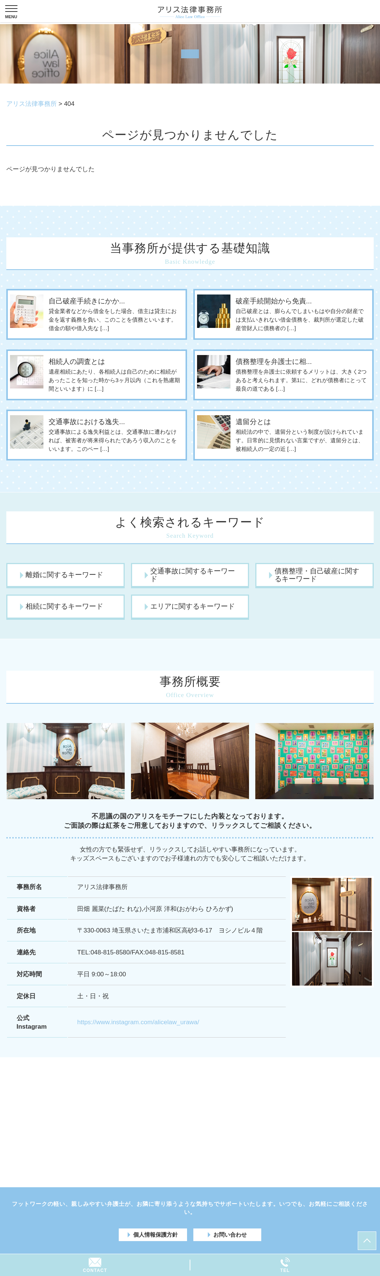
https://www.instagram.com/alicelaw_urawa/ (138, 1022)
